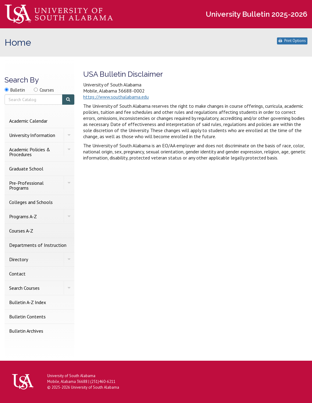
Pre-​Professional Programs (26, 185)
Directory (18, 259)
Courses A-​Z (21, 231)
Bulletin (17, 90)
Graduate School (26, 169)
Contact (17, 274)
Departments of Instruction (37, 245)
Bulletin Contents (27, 317)
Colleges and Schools (31, 202)
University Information (32, 135)
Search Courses (24, 288)
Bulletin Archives (26, 331)
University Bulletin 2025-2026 (256, 14)
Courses (47, 90)
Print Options (292, 40)
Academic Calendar (28, 121)
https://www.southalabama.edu (116, 97)
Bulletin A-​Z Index (27, 302)
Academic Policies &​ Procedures (29, 151)
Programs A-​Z (23, 216)
